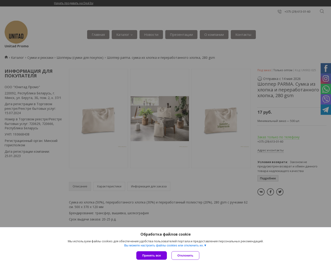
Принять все (151, 255)
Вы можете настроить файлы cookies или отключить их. (164, 245)
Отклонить (185, 255)
